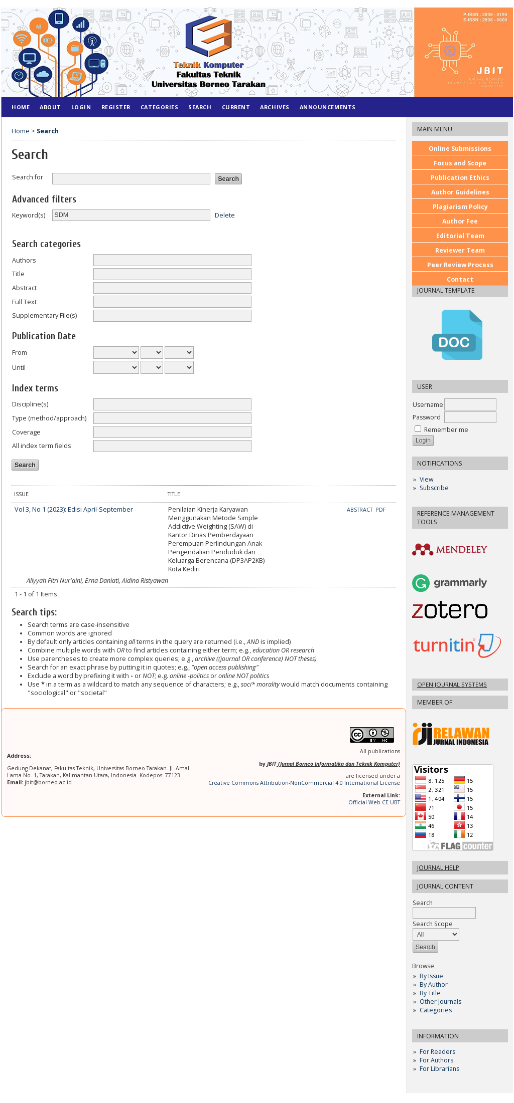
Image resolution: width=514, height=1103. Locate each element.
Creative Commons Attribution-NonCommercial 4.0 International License (304, 782)
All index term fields (41, 446)
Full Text (24, 302)
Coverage (26, 432)
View (426, 479)
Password (427, 417)
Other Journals (440, 1001)
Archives (274, 107)
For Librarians (439, 1068)
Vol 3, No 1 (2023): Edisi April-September (74, 509)
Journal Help (438, 867)
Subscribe (434, 488)
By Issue (431, 976)
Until (19, 367)
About (50, 107)
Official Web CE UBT (374, 802)
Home (21, 107)
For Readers (437, 1051)
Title (18, 274)
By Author (434, 984)
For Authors (436, 1060)
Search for (27, 177)
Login (81, 107)
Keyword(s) (28, 215)
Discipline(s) (30, 404)
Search (444, 908)
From (19, 352)
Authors (24, 260)
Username (428, 404)
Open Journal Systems (452, 684)
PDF (380, 509)
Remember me (446, 429)
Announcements (328, 107)
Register (116, 107)
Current (236, 107)
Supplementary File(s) (44, 315)
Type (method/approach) (49, 418)
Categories (436, 1010)
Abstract (24, 288)
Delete (225, 214)
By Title (430, 993)
